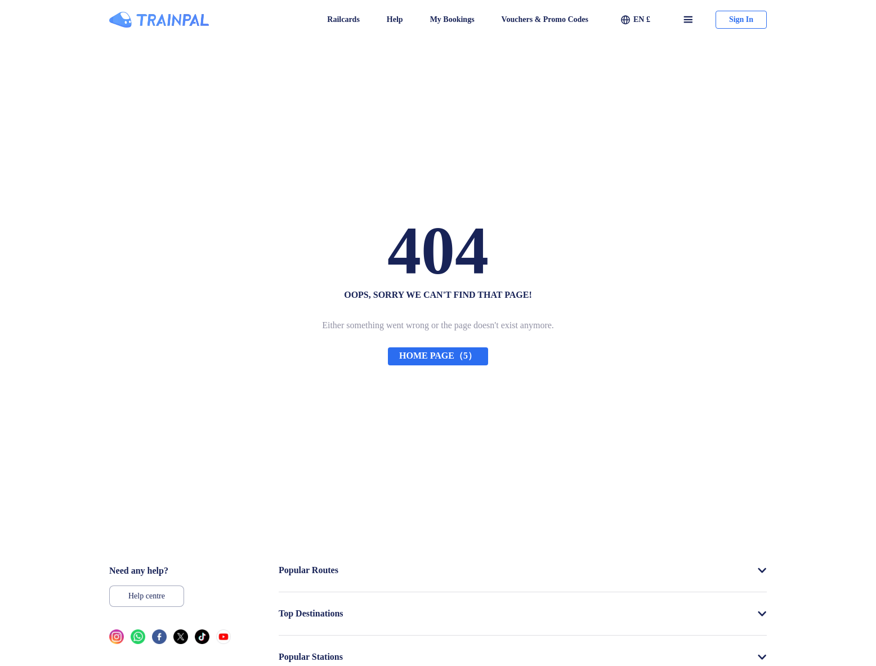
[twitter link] (180, 640)
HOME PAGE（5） (438, 355)
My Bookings (452, 19)
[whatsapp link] (138, 640)
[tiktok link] (202, 640)
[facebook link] (159, 640)
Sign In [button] (741, 19)
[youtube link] (223, 640)
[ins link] (116, 640)
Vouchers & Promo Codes (545, 19)
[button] (635, 19)
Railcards (343, 19)
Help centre (146, 596)
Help (395, 19)
